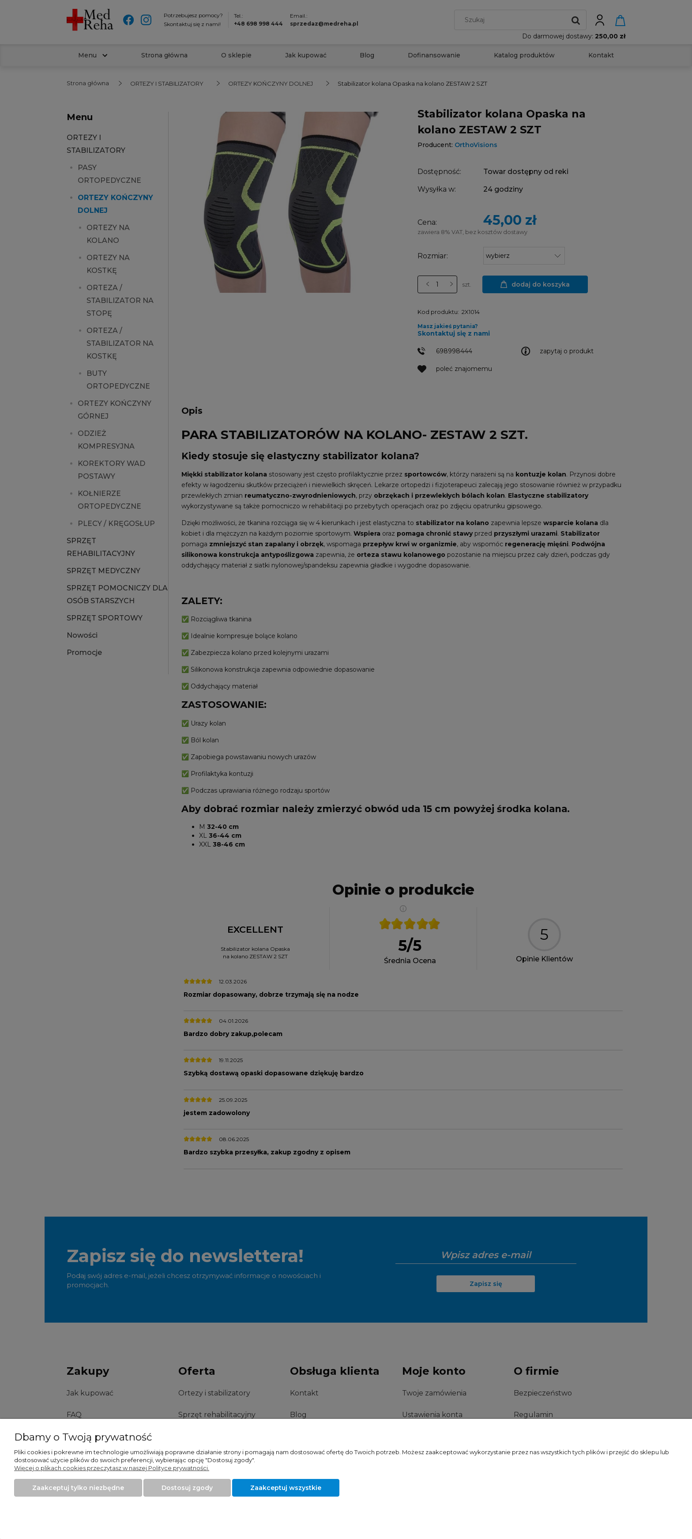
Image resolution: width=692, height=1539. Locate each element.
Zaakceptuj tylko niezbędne (78, 1488)
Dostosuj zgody (187, 1488)
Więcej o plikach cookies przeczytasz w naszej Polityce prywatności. (111, 1467)
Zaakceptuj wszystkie (285, 1488)
